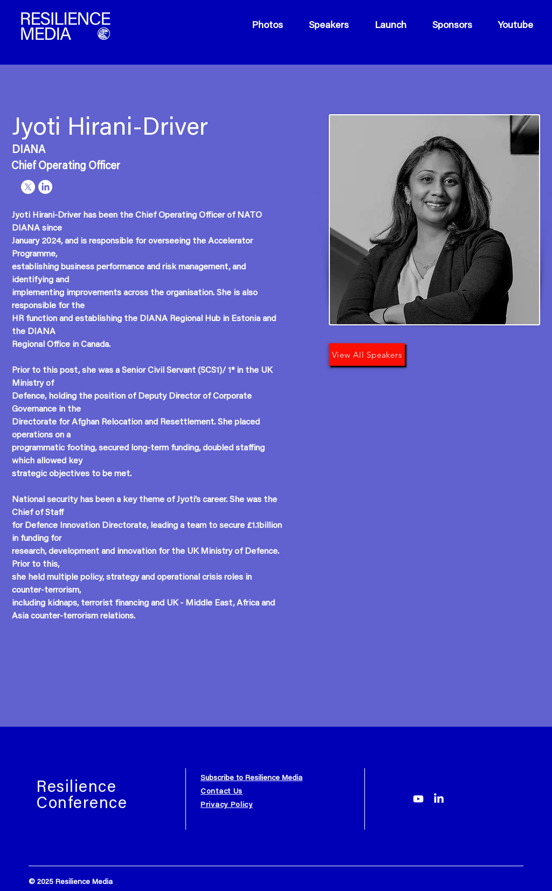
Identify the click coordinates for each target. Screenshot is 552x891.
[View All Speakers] (367, 354)
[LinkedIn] (439, 799)
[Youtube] (418, 799)
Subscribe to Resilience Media (251, 778)
